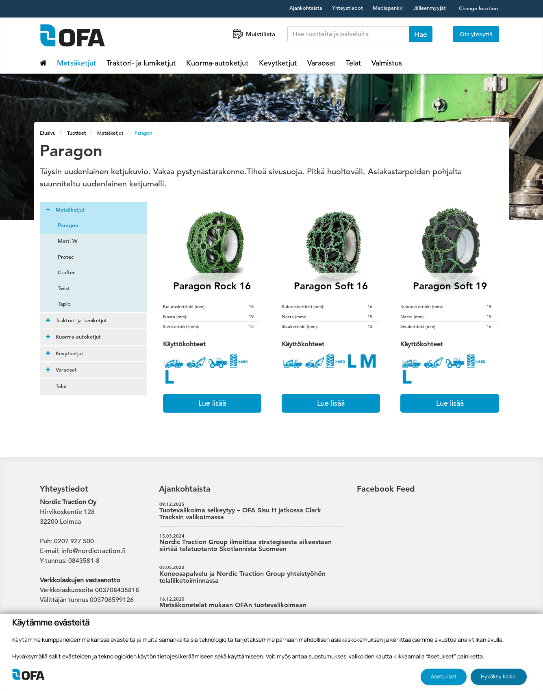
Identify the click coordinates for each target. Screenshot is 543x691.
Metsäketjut (76, 63)
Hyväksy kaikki (499, 676)
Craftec (61, 272)
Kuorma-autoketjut (217, 63)
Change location (478, 8)
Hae (420, 34)
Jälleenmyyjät (429, 7)
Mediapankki (388, 7)
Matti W (63, 241)
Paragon (143, 132)
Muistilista (253, 34)
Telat (353, 63)
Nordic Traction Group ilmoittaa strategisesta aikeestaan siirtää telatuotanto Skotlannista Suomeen (252, 543)
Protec (61, 257)
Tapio (59, 303)
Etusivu (48, 132)
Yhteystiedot (347, 7)
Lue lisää (212, 403)
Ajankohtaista (305, 7)
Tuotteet (76, 132)
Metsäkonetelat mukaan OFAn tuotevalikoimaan (252, 603)
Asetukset (443, 676)
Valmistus (386, 63)
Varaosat (321, 63)
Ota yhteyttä (476, 34)
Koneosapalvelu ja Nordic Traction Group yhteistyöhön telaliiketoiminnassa (252, 574)
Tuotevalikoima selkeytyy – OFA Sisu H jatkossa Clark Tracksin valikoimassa (252, 511)
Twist (59, 288)
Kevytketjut (278, 63)
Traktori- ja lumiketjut (141, 63)
